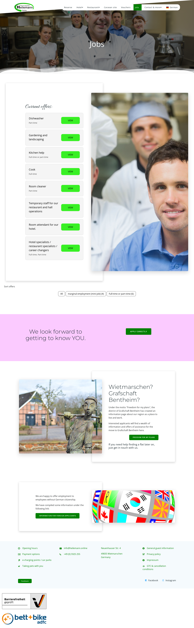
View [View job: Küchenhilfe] (70, 154)
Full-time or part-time (121, 293)
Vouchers (126, 7)
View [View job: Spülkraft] (70, 120)
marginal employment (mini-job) (86, 293)
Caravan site (110, 7)
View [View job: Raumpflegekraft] (70, 188)
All (61, 293)
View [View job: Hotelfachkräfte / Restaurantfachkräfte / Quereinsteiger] (70, 248)
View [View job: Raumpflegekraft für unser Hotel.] (70, 227)
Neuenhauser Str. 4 (111, 548)
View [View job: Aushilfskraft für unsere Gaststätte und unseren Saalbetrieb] (70, 207)
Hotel (80, 7)
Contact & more (153, 7)
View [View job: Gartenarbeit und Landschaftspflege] (70, 137)
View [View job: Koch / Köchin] (70, 171)
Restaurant (93, 7)
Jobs (137, 7)
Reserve (68, 7)
